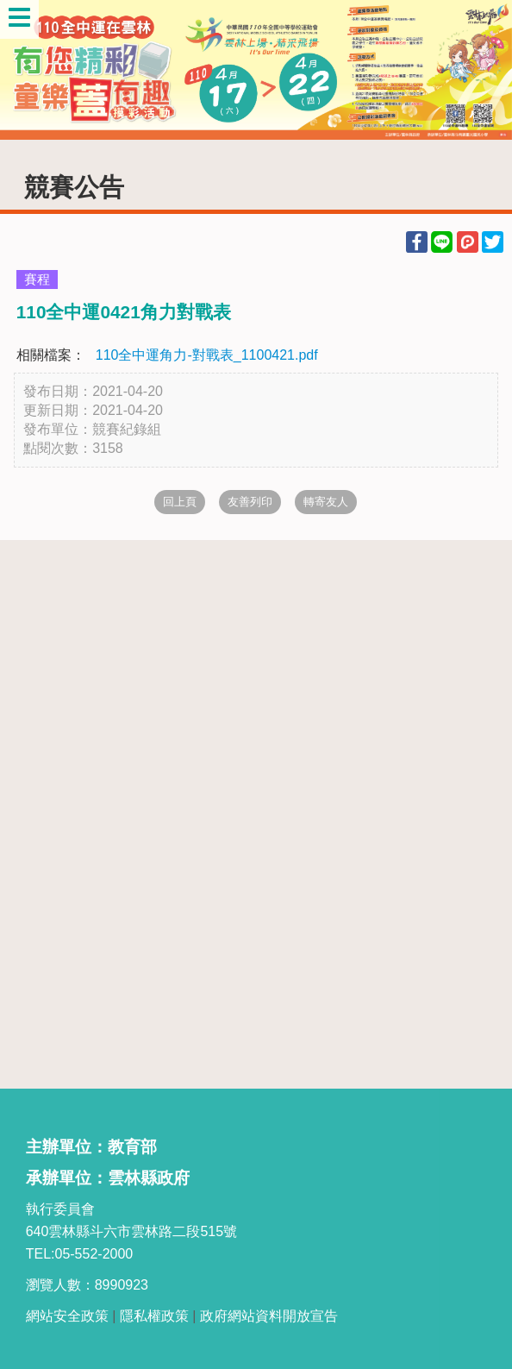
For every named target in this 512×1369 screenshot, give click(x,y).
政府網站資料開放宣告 (269, 1316)
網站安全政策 (67, 1316)
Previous (30, 69)
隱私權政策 (154, 1316)
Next (481, 69)
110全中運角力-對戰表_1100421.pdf (207, 355)
